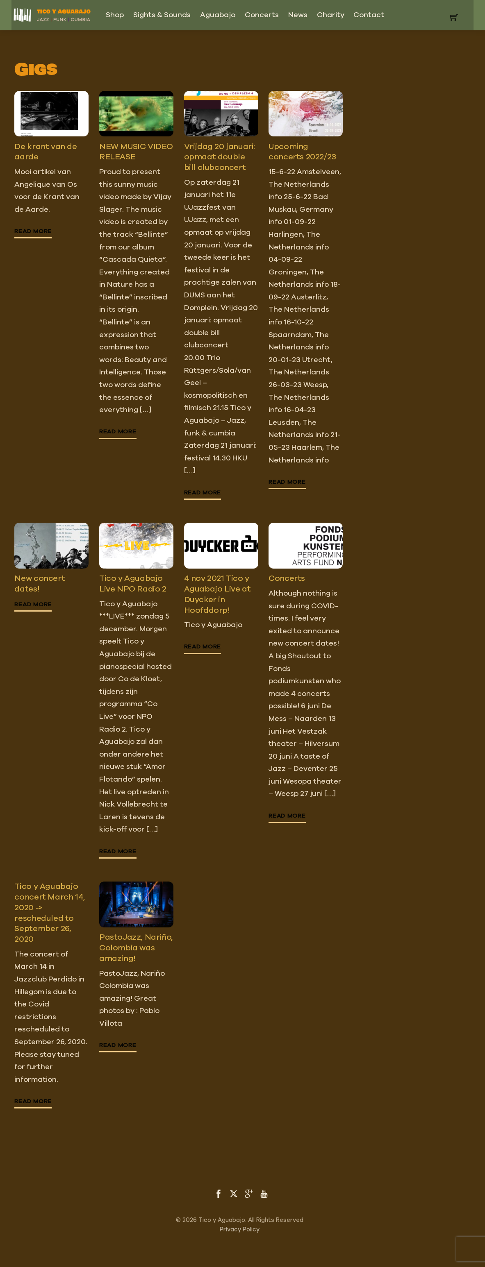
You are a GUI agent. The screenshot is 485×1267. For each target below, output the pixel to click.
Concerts (262, 15)
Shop (115, 15)
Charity (330, 15)
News (297, 15)
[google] (249, 1193)
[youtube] (264, 1193)
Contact (368, 15)
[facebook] (218, 1193)
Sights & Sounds (162, 15)
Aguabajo (217, 15)
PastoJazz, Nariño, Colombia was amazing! (136, 947)
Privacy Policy (240, 1229)
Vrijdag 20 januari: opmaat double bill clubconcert (219, 157)
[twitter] (233, 1193)
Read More (32, 231)
